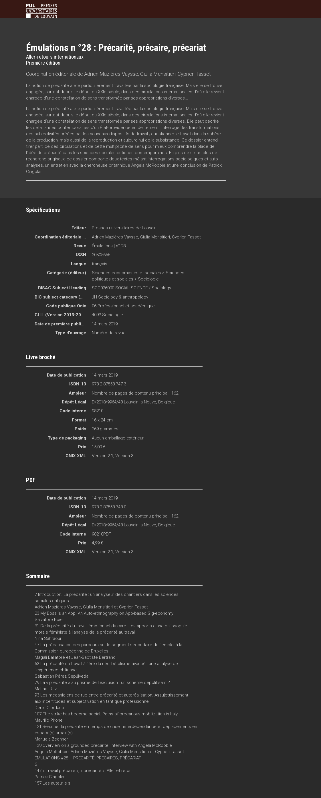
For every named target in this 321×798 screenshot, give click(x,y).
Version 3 (124, 455)
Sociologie (148, 279)
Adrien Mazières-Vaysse (111, 74)
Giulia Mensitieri (158, 74)
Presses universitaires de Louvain (124, 227)
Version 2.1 (102, 455)
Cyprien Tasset (194, 74)
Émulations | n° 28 (109, 245)
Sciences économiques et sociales (126, 272)
